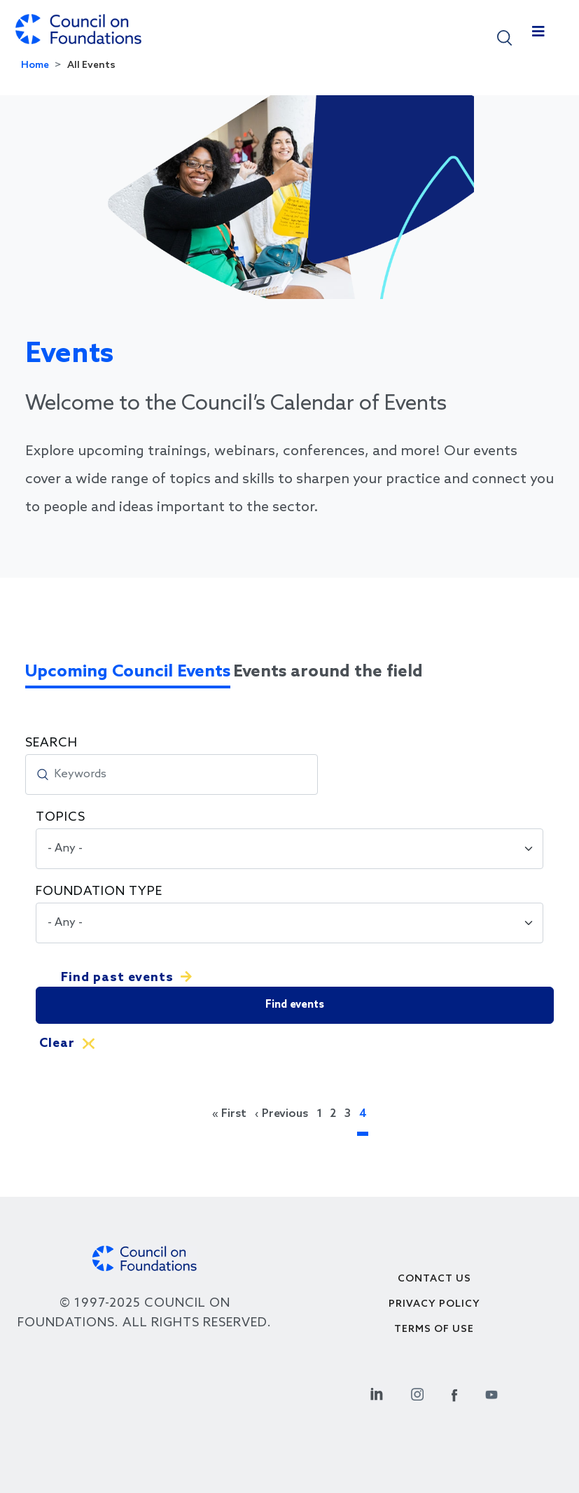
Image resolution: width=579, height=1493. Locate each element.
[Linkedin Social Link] (376, 1392)
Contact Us (434, 1279)
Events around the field (328, 672)
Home (35, 65)
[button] (504, 36)
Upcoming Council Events (127, 672)
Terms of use (434, 1329)
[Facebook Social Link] (454, 1392)
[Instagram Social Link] (417, 1392)
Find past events (117, 977)
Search (51, 743)
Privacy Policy (434, 1304)
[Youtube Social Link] (491, 1392)
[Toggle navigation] (538, 35)
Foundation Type (99, 891)
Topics (60, 817)
